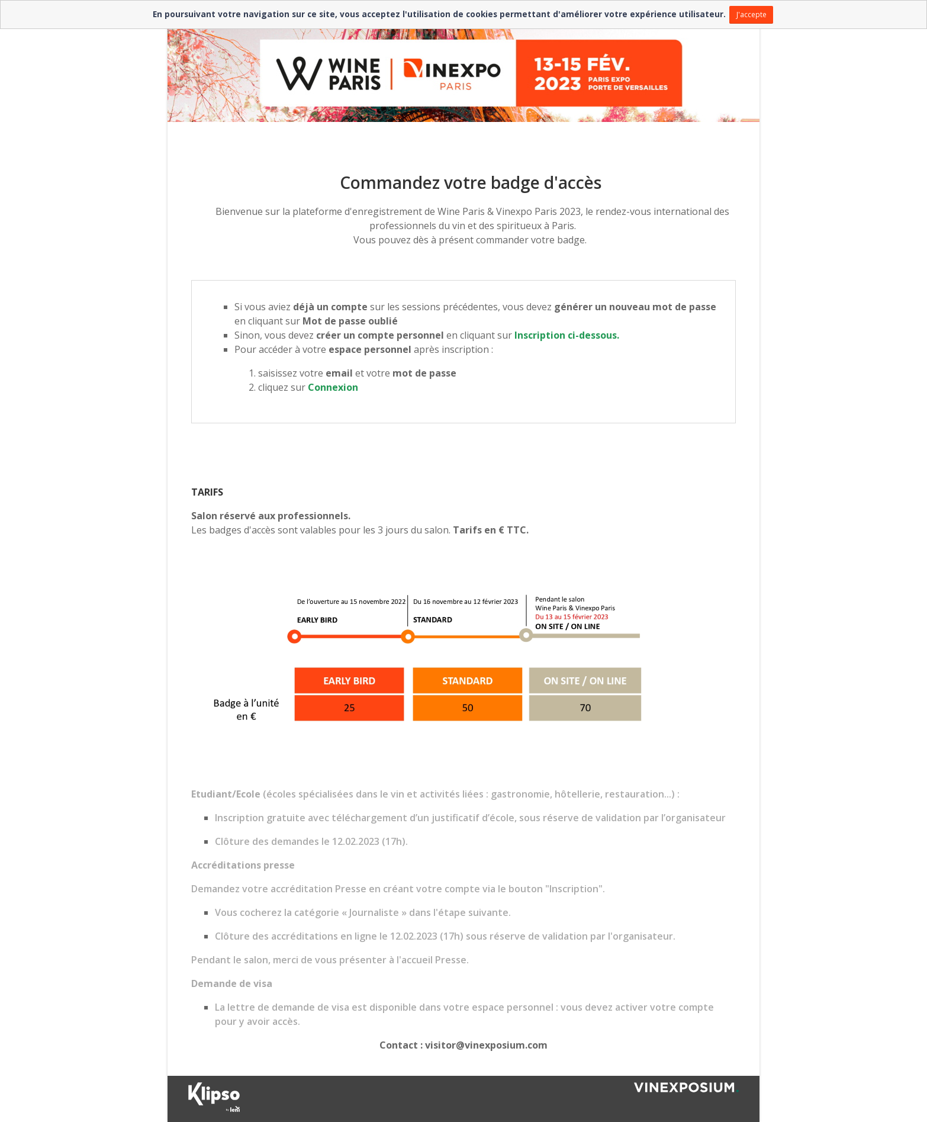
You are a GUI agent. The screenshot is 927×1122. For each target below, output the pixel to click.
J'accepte (751, 14)
